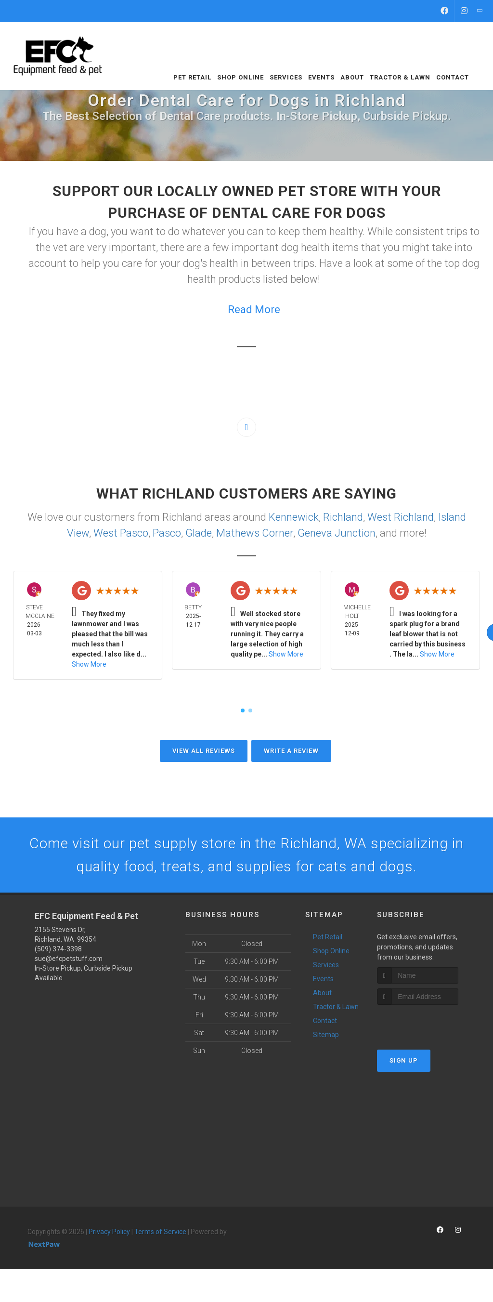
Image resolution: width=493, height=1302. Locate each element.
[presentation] (428, 1023)
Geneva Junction (337, 533)
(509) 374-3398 (58, 949)
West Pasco (120, 533)
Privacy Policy (109, 1232)
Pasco (167, 533)
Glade (198, 533)
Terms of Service (160, 1232)
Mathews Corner (254, 533)
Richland (343, 517)
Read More (254, 309)
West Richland (400, 517)
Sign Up (403, 1060)
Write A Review (291, 750)
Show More (89, 664)
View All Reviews (203, 750)
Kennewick (294, 517)
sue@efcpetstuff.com (69, 958)
